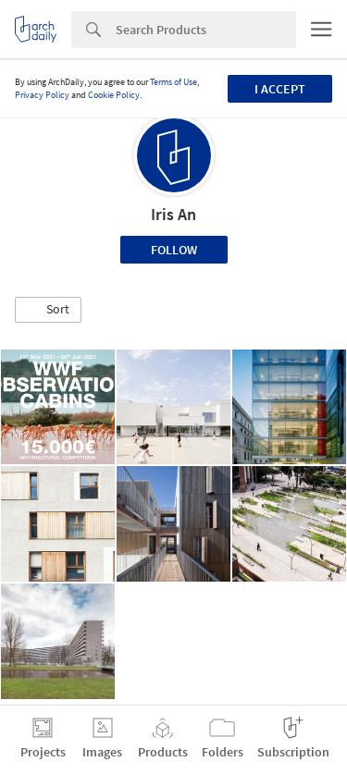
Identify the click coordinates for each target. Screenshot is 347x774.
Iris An (173, 214)
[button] (48, 310)
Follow (174, 249)
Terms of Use (173, 82)
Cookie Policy (114, 95)
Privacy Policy (42, 95)
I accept (279, 88)
